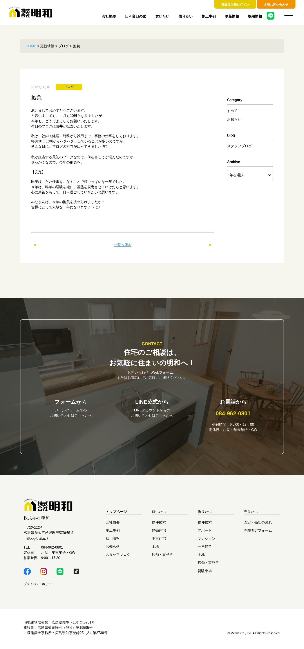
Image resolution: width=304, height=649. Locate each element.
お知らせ (234, 119)
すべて (232, 111)
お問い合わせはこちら (71, 429)
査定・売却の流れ (258, 525)
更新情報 (232, 16)
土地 (155, 549)
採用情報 (255, 16)
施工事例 (209, 16)
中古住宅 (159, 541)
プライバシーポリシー (39, 587)
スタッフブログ (239, 146)
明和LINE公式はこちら (152, 429)
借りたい (186, 16)
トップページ (116, 514)
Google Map (36, 541)
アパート (205, 533)
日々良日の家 (135, 16)
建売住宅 (159, 533)
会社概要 (109, 16)
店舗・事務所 (162, 557)
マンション (206, 541)
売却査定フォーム (258, 533)
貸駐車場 (205, 573)
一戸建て (205, 549)
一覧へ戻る (122, 245)
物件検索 (159, 525)
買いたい (162, 16)
